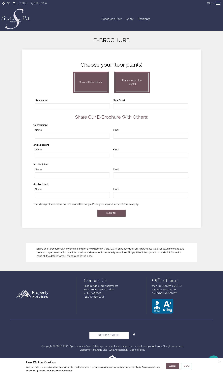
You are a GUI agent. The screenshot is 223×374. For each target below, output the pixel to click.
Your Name (41, 100)
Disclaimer (85, 349)
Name (38, 129)
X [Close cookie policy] (219, 362)
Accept (172, 366)
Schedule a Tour (112, 18)
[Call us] (38, 3)
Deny (186, 366)
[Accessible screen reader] (3, 3)
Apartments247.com (81, 346)
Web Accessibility (118, 349)
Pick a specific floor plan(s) (132, 82)
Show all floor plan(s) (91, 82)
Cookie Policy (137, 349)
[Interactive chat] (23, 3)
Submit (111, 213)
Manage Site (100, 349)
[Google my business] (133, 335)
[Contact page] (8, 3)
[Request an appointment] (14, 3)
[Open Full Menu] (213, 3)
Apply (129, 18)
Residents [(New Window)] (144, 18)
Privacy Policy (100, 204)
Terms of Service (122, 204)
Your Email (119, 100)
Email (116, 129)
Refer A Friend (109, 335)
